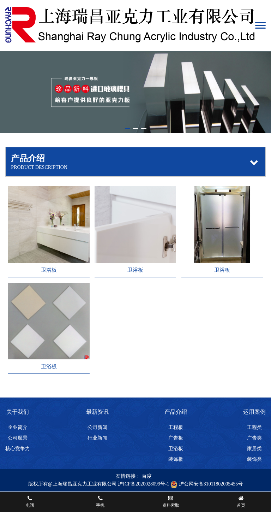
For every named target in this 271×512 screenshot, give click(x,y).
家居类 (254, 448)
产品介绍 (175, 412)
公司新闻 (97, 427)
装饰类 (254, 459)
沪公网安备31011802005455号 (206, 484)
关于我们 (17, 412)
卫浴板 (175, 448)
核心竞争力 (17, 448)
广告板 (175, 438)
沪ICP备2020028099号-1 (143, 484)
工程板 (175, 427)
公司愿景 (18, 438)
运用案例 (254, 412)
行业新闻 (97, 438)
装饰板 (175, 459)
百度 (147, 476)
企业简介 (18, 427)
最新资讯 (97, 412)
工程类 (254, 427)
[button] (127, 128)
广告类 (254, 438)
